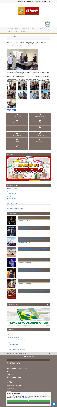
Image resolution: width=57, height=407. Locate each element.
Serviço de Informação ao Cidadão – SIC (14, 385)
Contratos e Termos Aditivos (13, 191)
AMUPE (9, 332)
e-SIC (40, 122)
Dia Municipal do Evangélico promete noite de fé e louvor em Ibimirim (32, 217)
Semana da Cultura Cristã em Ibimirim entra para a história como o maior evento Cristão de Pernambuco (33, 259)
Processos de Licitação (12, 188)
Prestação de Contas (11, 198)
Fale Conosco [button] (24, 31)
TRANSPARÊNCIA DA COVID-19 (40, 116)
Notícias (15, 36)
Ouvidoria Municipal (10, 384)
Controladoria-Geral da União (13, 337)
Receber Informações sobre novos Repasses (16, 349)
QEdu (9, 342)
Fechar (29, 403)
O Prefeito (9, 381)
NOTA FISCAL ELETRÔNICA (17, 135)
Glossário (20, 1)
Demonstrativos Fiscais (12, 193)
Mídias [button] (17, 31)
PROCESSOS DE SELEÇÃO (40, 141)
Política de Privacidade (26, 397)
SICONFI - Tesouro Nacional (13, 344)
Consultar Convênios (12, 347)
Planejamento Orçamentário (13, 196)
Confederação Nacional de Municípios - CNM (16, 339)
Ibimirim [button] (17, 28)
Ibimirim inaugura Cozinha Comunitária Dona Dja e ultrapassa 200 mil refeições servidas (33, 249)
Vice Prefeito (9, 382)
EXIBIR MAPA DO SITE (28, 359)
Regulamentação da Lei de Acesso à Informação (17, 205)
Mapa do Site (30, 1)
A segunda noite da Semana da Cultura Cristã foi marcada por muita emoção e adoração (32, 270)
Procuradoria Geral (10, 388)
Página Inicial (10, 28)
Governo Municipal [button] (25, 28)
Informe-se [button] (10, 31)
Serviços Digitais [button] (43, 28)
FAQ (25, 1)
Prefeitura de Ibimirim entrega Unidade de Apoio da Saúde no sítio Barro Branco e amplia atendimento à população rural (33, 239)
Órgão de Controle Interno (12, 389)
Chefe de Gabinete (10, 386)
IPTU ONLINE (17, 141)
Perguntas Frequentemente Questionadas (15, 208)
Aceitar (28, 400)
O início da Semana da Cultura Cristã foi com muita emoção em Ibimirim (33, 280)
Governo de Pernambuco (13, 334)
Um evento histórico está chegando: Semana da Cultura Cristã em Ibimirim (34, 291)
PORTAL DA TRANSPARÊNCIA (17, 116)
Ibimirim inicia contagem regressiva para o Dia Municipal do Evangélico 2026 (31, 228)
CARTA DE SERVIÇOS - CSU (17, 122)
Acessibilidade (38, 1)
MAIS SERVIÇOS (39, 147)
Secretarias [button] (34, 28)
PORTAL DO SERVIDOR (40, 135)
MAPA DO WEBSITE (17, 147)
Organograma (9, 391)
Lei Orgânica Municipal (12, 203)
